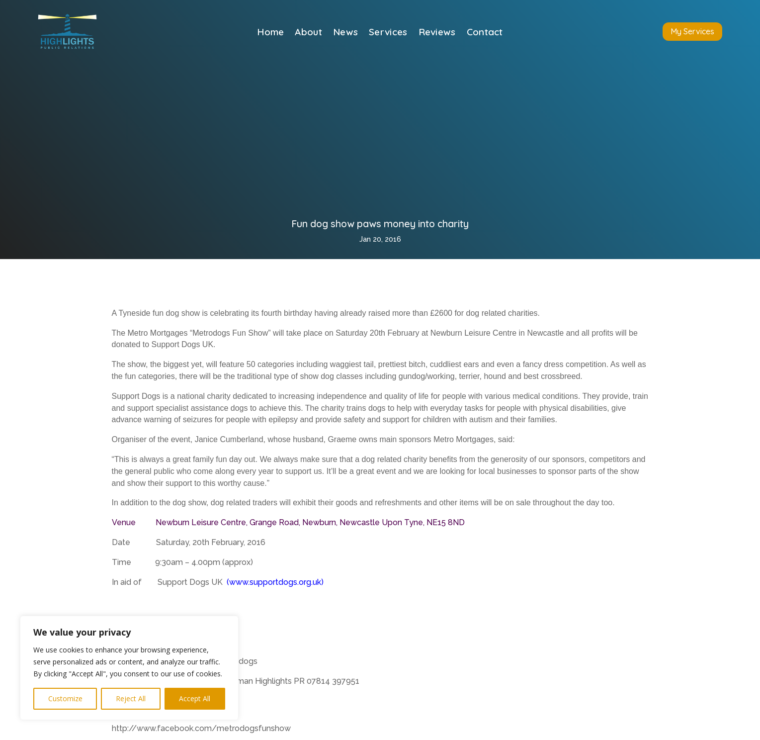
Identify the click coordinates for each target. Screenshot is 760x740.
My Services (692, 31)
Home (270, 33)
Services (388, 33)
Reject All (131, 698)
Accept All (194, 698)
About (308, 33)
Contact (485, 33)
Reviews (437, 33)
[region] (129, 668)
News (345, 33)
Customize (65, 698)
